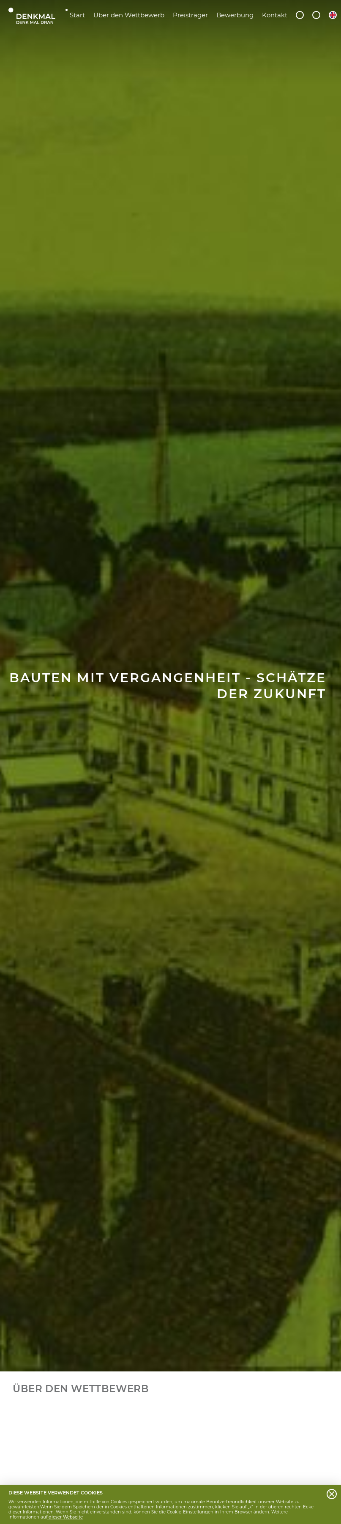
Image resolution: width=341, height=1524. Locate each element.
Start (77, 15)
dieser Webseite (65, 1517)
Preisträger (190, 15)
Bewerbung (235, 15)
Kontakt (274, 15)
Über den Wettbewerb (128, 15)
